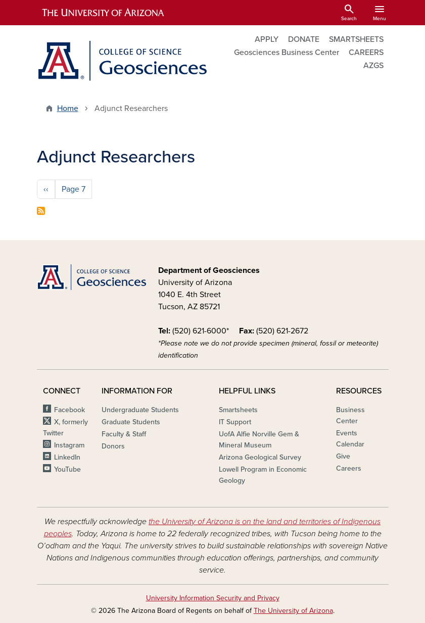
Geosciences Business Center (286, 52)
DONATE (303, 39)
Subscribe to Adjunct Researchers (41, 211)
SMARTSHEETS (356, 39)
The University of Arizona (293, 610)
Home (67, 108)
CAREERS (366, 52)
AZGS (373, 66)
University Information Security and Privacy (212, 598)
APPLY (266, 39)
